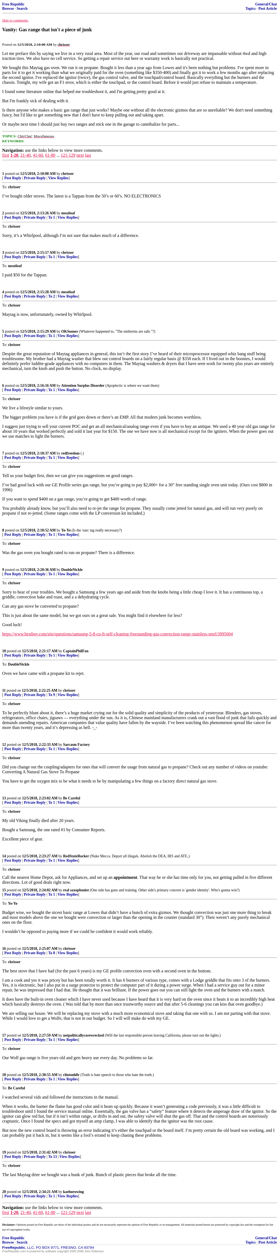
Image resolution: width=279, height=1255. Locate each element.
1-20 (14, 155)
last (88, 155)
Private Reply (35, 178)
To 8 (51, 953)
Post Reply (12, 178)
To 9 (51, 695)
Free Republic (13, 4)
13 (4, 798)
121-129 (68, 155)
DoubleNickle (72, 570)
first (5, 155)
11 (4, 690)
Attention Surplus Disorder (83, 386)
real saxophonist (76, 890)
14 (4, 856)
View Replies (58, 178)
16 (4, 949)
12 (4, 745)
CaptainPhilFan (76, 651)
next (80, 155)
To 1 (51, 217)
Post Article (267, 9)
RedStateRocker (76, 856)
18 (4, 1075)
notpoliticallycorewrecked (83, 1035)
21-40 (25, 155)
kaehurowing (73, 1192)
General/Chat (266, 4)
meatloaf (68, 213)
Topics (250, 9)
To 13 (52, 1157)
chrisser (67, 174)
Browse (8, 9)
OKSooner (69, 331)
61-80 (50, 155)
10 (4, 651)
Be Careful (71, 798)
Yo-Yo (66, 530)
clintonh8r (71, 1075)
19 (4, 1152)
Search (22, 9)
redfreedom (70, 453)
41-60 (38, 155)
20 (4, 1192)
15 (4, 890)
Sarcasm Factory (76, 745)
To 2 (51, 296)
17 (4, 1035)
